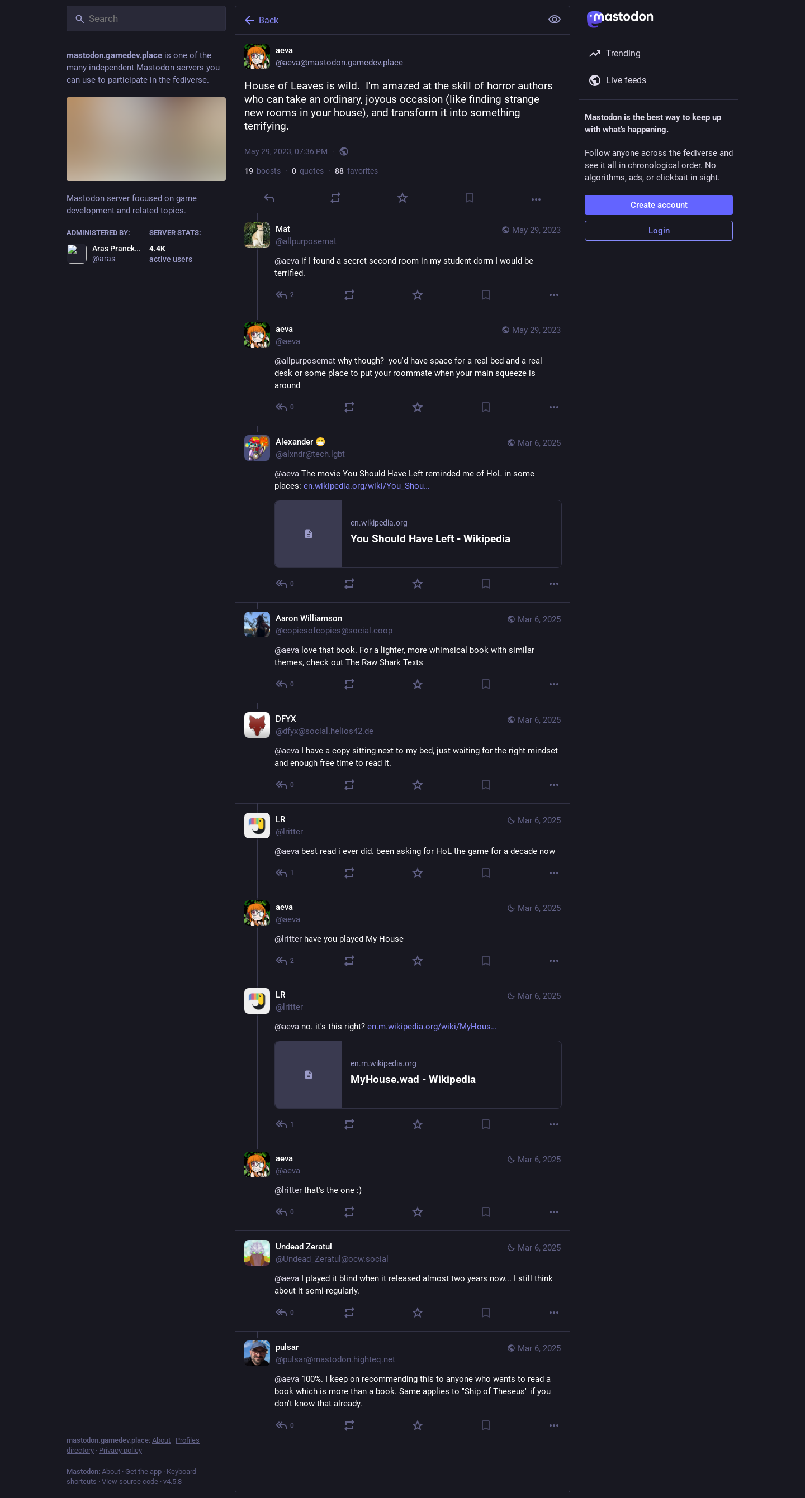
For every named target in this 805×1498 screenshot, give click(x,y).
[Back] (387, 20)
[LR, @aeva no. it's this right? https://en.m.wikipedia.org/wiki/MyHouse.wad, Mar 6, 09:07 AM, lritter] (402, 1061)
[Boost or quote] (335, 197)
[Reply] (269, 197)
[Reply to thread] (285, 295)
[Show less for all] (554, 19)
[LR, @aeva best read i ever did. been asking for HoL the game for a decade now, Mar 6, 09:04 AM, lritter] (402, 847)
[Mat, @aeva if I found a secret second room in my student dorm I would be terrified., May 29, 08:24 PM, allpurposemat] (402, 263)
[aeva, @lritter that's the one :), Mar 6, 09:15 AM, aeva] (402, 1186)
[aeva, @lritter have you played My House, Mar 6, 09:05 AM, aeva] (402, 935)
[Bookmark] (469, 197)
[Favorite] (402, 197)
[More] (536, 199)
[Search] (146, 18)
